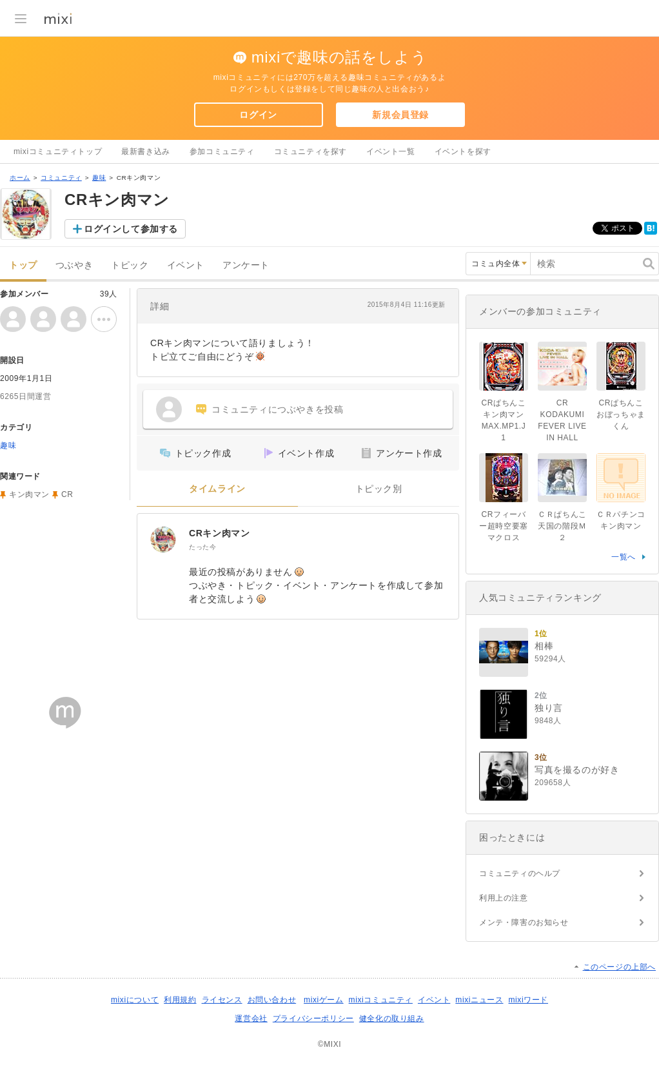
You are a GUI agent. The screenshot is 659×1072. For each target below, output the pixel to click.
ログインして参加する (131, 229)
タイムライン (217, 489)
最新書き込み (145, 151)
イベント (185, 265)
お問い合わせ (272, 999)
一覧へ (623, 556)
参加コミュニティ (222, 151)
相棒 (544, 646)
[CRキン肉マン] (163, 539)
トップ (23, 265)
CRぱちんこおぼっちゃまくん (620, 414)
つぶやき (74, 265)
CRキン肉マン (219, 533)
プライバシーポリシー (313, 1018)
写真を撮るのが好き (577, 770)
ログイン (258, 115)
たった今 (202, 547)
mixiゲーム (324, 999)
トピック (129, 265)
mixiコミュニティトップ (58, 151)
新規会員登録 (400, 115)
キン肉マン (29, 494)
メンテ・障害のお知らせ (524, 922)
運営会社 (251, 1018)
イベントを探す (463, 151)
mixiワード (528, 999)
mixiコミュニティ (381, 999)
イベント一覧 (390, 151)
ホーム (20, 177)
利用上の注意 (503, 897)
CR (67, 494)
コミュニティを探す (310, 151)
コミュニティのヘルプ (519, 873)
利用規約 (180, 999)
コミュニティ (61, 177)
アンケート (246, 265)
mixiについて (135, 999)
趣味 (99, 177)
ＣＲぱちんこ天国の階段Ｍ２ (562, 526)
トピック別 (378, 489)
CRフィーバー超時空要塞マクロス (503, 526)
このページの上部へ (619, 966)
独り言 (549, 708)
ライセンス (222, 999)
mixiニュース (479, 999)
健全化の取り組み (391, 1018)
